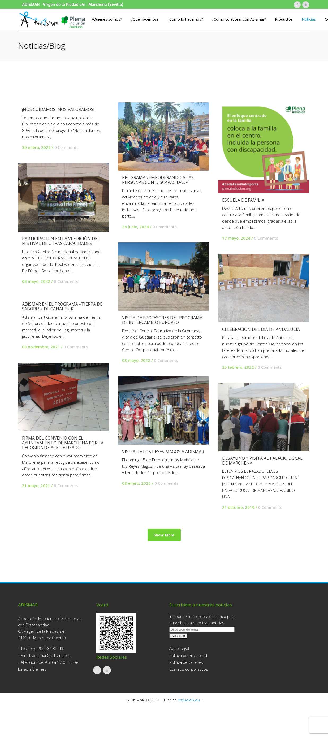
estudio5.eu (189, 730)
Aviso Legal (179, 678)
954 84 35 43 (51, 678)
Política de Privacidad (188, 685)
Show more (164, 595)
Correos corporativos (188, 699)
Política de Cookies (186, 692)
